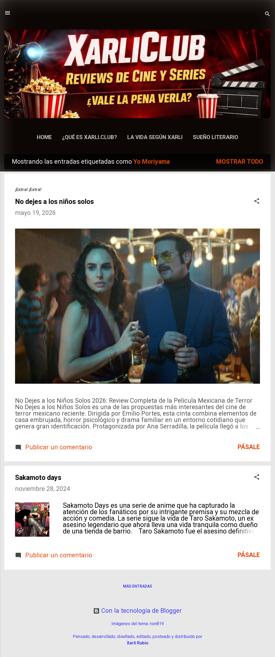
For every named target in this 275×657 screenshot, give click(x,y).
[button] (257, 202)
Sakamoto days (38, 477)
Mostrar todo (239, 161)
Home (44, 137)
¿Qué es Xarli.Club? (89, 137)
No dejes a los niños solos (54, 202)
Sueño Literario (215, 137)
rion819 (157, 623)
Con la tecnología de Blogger (137, 610)
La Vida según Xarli (155, 137)
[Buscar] (267, 14)
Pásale (249, 447)
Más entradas (137, 586)
